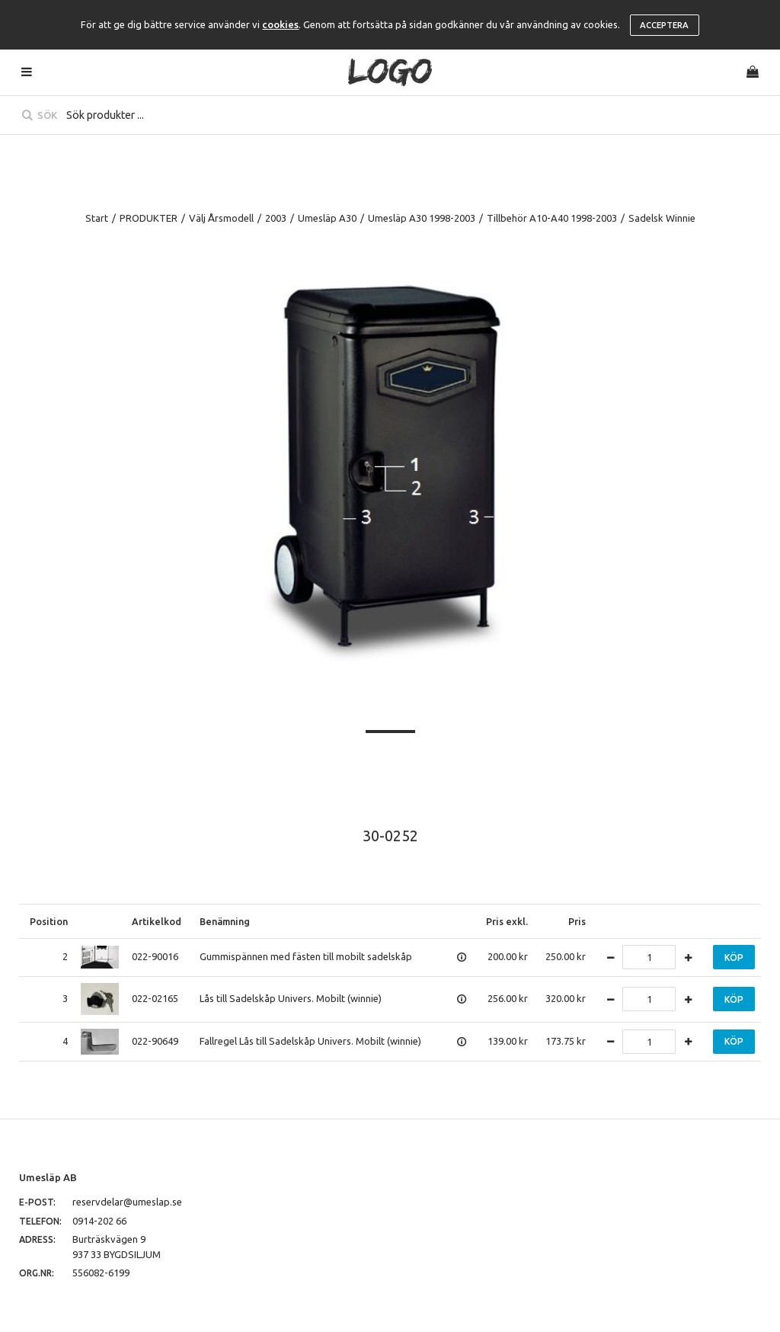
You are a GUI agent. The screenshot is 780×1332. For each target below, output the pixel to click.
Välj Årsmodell (221, 218)
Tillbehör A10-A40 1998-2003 (552, 218)
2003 (275, 218)
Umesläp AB (48, 1177)
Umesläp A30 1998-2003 (421, 218)
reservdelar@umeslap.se (127, 1201)
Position (49, 921)
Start (96, 218)
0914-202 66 (99, 1220)
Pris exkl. (507, 921)
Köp (733, 957)
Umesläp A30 (327, 218)
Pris (577, 921)
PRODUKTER (148, 218)
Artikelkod (156, 921)
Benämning (225, 921)
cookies (280, 24)
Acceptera (664, 25)
